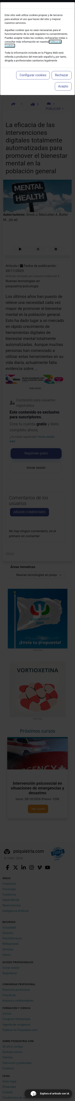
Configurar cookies (33, 75)
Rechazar (61, 75)
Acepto (63, 86)
